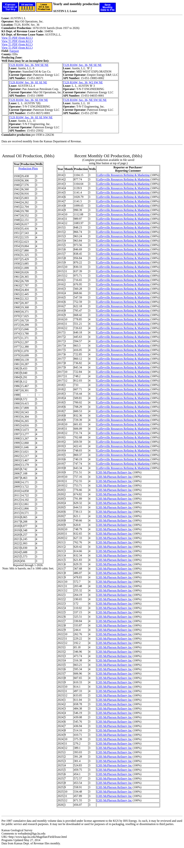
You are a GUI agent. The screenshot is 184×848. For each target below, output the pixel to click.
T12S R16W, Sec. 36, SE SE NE (28, 82)
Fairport (14, 50)
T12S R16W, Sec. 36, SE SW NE (28, 99)
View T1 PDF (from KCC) (17, 37)
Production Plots (28, 168)
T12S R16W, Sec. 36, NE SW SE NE (85, 99)
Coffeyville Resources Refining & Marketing (123, 175)
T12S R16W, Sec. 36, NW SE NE (28, 65)
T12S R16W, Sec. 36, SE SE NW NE (31, 117)
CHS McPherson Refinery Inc (114, 472)
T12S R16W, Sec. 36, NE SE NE (82, 65)
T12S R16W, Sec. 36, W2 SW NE (83, 82)
